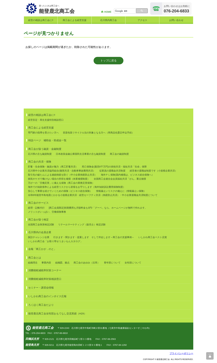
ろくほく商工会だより (41, 304)
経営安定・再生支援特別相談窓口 (46, 120)
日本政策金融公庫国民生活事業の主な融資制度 (81, 154)
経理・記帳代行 (36, 207)
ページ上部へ (210, 356)
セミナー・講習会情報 (41, 287)
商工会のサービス (38, 202)
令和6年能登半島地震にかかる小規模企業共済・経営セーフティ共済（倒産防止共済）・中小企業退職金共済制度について (92, 195)
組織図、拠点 (62, 262)
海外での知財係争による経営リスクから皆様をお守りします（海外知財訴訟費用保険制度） (76, 187)
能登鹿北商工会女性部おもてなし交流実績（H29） (57, 313)
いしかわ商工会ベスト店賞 (152, 237)
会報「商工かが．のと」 (42, 249)
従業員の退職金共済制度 (112, 170)
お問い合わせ (176, 20)
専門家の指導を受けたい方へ (43, 132)
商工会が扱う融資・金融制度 (44, 148)
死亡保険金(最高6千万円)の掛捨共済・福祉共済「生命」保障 (114, 166)
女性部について (133, 262)
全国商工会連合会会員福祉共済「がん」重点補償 (120, 178)
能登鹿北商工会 (43, 327)
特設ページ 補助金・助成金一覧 (47, 140)
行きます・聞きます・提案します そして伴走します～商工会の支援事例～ (93, 237)
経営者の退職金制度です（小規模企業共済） (153, 170)
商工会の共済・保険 (39, 161)
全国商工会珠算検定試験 (41, 224)
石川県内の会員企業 (39, 232)
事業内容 (46, 262)
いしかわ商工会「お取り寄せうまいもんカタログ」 (55, 241)
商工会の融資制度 (119, 154)
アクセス (142, 20)
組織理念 (32, 262)
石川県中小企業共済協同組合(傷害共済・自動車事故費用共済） (61, 170)
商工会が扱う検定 (38, 219)
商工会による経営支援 (74, 20)
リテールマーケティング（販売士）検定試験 (82, 224)
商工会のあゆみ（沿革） (87, 262)
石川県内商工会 (108, 20)
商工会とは (34, 257)
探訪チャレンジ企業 (38, 237)
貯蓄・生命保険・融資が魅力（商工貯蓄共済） (53, 166)
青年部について (112, 262)
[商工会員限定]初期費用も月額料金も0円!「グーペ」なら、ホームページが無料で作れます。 (98, 207)
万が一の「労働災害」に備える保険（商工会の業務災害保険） (61, 183)
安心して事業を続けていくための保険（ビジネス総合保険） (60, 191)
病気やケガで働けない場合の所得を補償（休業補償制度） (59, 178)
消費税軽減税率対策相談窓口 (44, 278)
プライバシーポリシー (181, 353)
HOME (107, 11)
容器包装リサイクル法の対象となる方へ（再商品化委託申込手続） (98, 132)
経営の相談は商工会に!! (40, 20)
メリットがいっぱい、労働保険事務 (47, 211)
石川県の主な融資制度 (40, 154)
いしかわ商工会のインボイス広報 (47, 296)
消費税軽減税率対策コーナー (44, 270)
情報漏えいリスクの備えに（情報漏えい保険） (121, 191)
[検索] (125, 11)
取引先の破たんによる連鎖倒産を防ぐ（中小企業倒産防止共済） (62, 174)
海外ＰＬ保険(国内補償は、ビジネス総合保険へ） (127, 174)
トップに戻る (108, 60)
